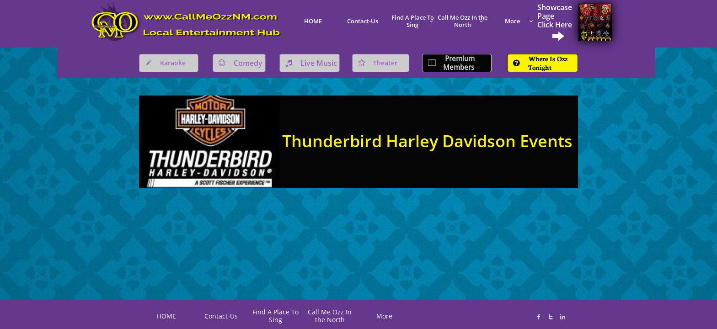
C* (439, 312)
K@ (467, 311)
